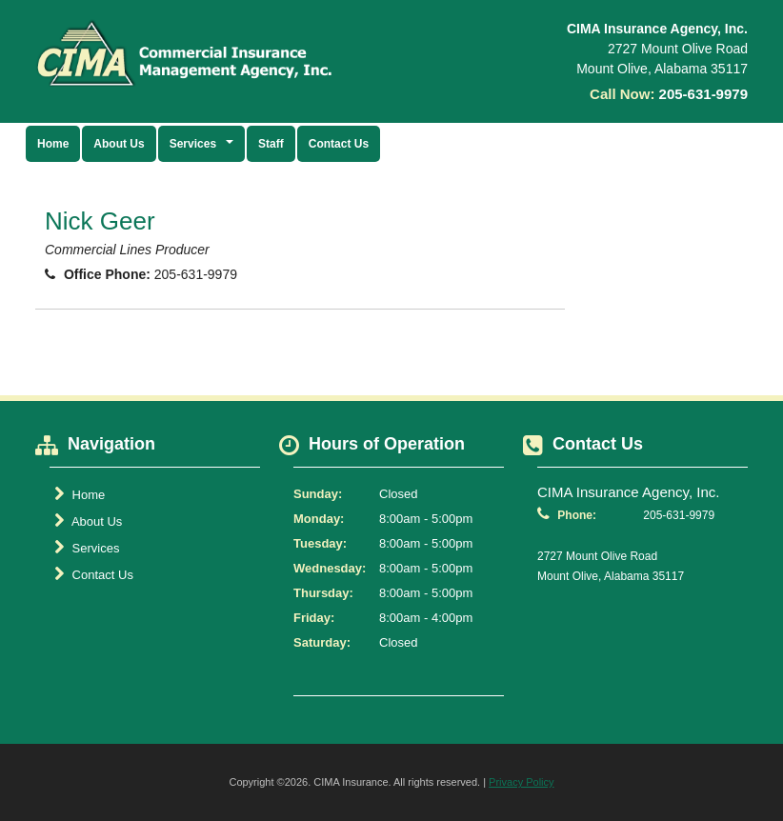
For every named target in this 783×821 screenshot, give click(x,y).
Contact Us (339, 143)
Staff (271, 143)
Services (86, 547)
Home (53, 143)
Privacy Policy (521, 782)
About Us (118, 143)
